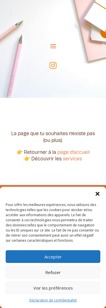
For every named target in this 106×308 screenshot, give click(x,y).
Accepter (53, 257)
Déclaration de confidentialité (53, 300)
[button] (97, 194)
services (72, 159)
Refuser (53, 272)
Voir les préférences (53, 288)
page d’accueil (73, 152)
